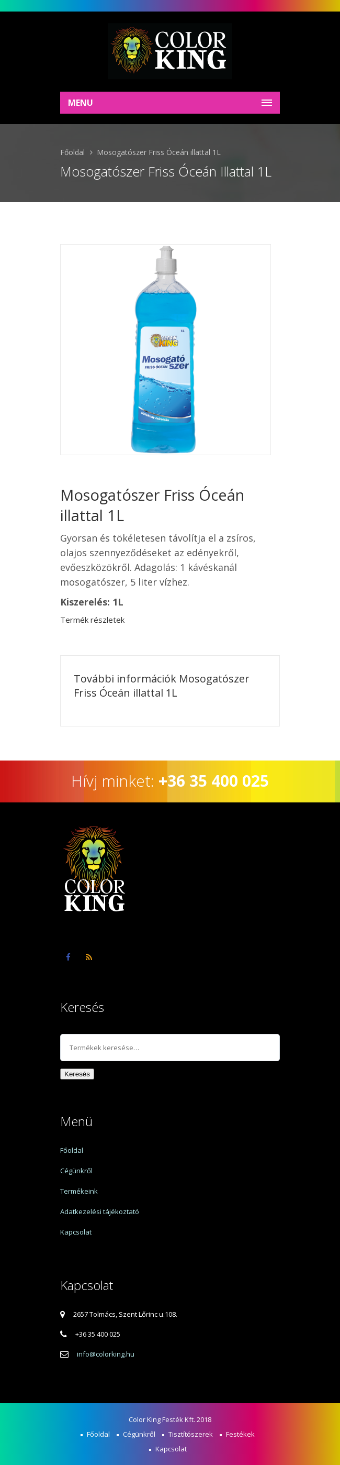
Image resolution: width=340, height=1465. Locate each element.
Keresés (77, 1074)
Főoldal (72, 152)
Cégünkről (76, 1170)
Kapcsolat (76, 1232)
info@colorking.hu (105, 1354)
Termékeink (79, 1191)
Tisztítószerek (190, 1434)
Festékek (240, 1434)
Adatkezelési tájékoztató (99, 1211)
